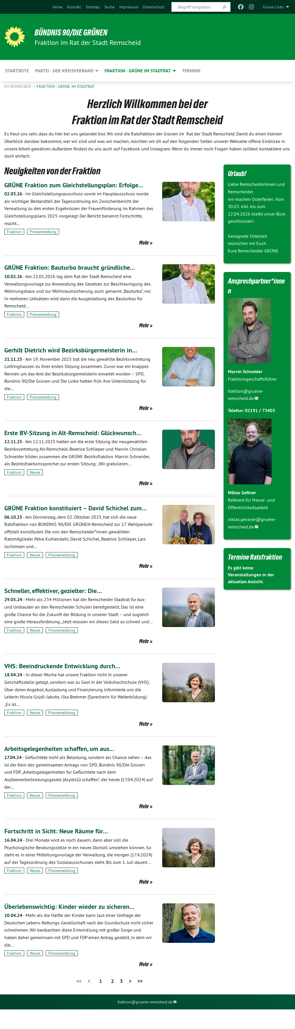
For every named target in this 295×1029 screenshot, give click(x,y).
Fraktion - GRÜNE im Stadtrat (65, 86)
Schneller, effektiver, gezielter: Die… (56, 609)
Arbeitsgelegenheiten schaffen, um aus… (63, 767)
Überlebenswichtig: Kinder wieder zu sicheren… (73, 925)
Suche (109, 7)
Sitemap (93, 7)
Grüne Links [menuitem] (273, 7)
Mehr (144, 252)
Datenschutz (153, 7)
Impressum (128, 7)
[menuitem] (57, 7)
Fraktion (14, 241)
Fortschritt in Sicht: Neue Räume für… (59, 850)
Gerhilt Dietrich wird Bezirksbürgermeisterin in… (74, 359)
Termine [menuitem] (191, 71)
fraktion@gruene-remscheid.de (145, 1021)
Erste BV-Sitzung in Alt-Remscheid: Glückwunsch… (78, 442)
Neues (35, 481)
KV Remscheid (18, 86)
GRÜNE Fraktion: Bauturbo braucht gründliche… (74, 277)
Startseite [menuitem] (17, 71)
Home (57, 7)
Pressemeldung (43, 241)
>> (140, 1000)
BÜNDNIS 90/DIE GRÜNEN (75, 32)
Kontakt (74, 7)
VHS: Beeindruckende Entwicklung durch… (66, 685)
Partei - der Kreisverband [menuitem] (64, 71)
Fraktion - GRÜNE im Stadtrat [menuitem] (138, 71)
